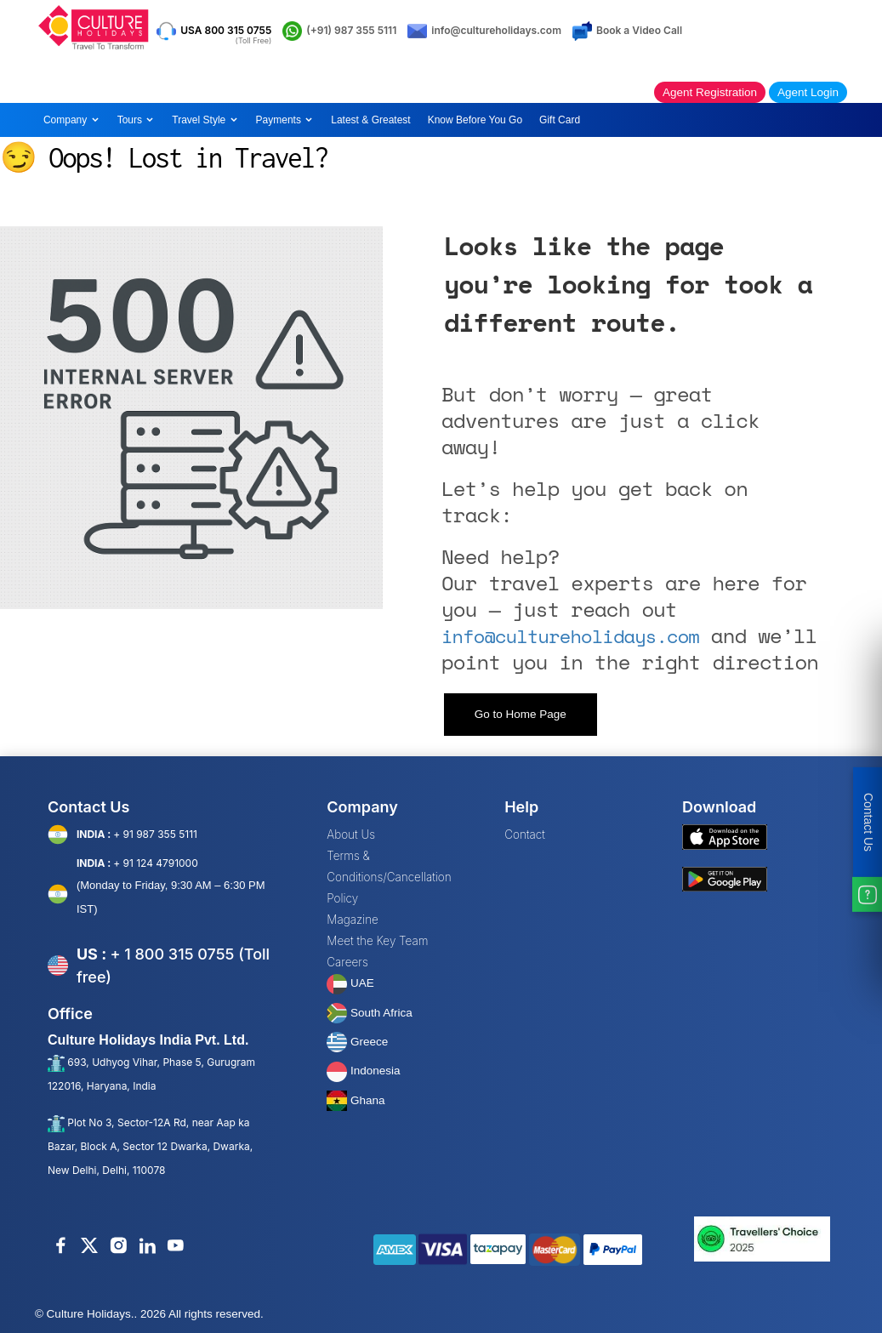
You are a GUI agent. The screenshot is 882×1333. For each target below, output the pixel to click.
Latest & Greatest (370, 120)
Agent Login (808, 92)
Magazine (352, 919)
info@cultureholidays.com (570, 636)
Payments (285, 120)
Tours (136, 120)
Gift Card (559, 120)
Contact (524, 834)
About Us (351, 834)
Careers (347, 962)
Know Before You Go (475, 120)
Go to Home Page (520, 714)
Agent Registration (710, 92)
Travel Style (205, 120)
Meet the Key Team (377, 941)
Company (71, 120)
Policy (342, 898)
